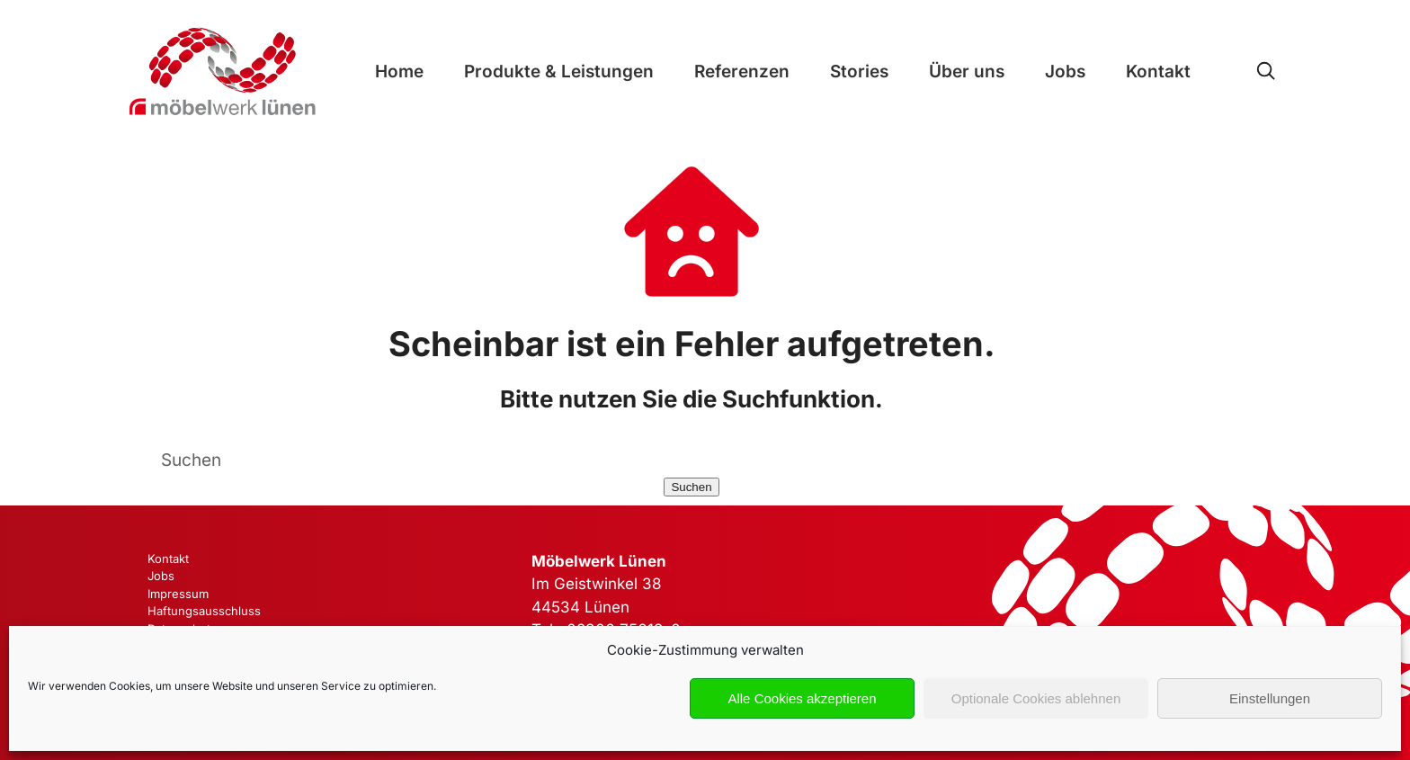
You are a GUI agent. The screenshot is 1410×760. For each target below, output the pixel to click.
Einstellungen (1269, 698)
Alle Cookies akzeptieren (801, 698)
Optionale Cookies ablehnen (1035, 698)
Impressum (178, 593)
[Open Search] (1265, 71)
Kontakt (1158, 71)
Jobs (1065, 71)
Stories (859, 71)
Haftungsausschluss (204, 611)
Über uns (966, 71)
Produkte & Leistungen (559, 71)
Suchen (691, 487)
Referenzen (742, 71)
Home (399, 71)
